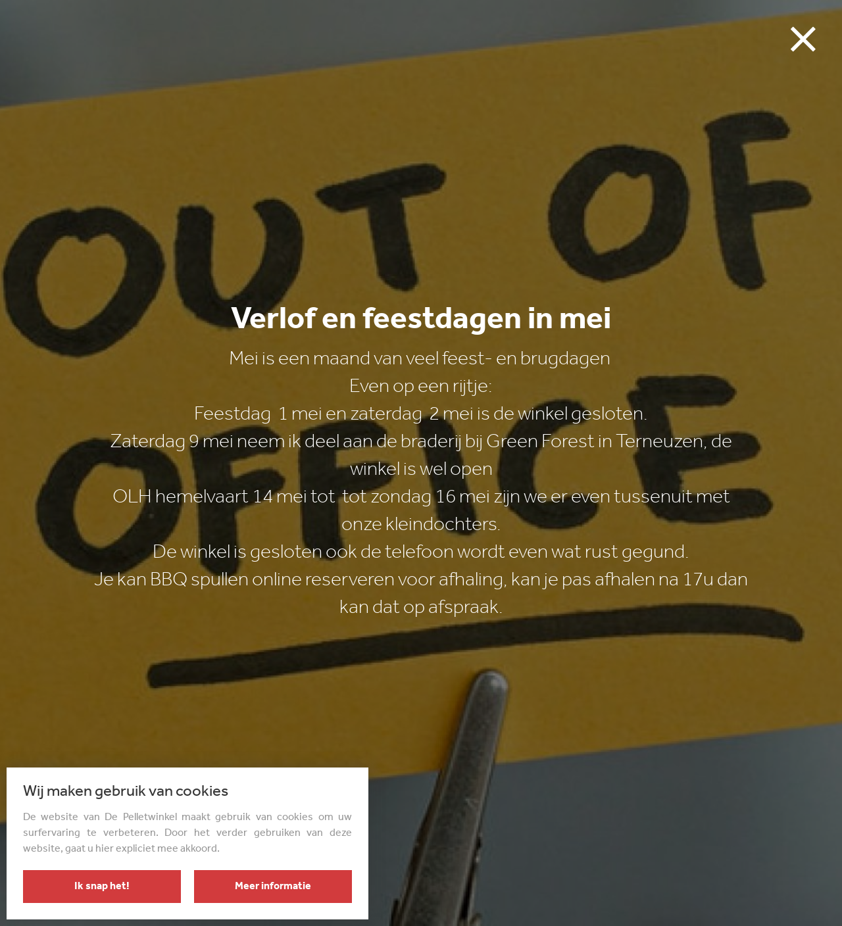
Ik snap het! (102, 886)
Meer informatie (273, 886)
